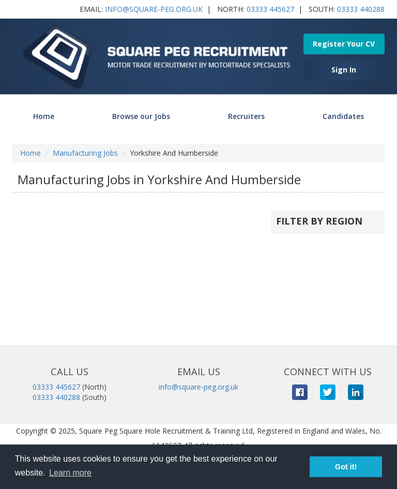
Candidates (343, 116)
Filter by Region (319, 221)
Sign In (343, 70)
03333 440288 (361, 9)
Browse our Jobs (141, 116)
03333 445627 (270, 9)
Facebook (300, 392)
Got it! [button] (346, 467)
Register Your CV (344, 44)
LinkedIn (355, 392)
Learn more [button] (70, 472)
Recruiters (246, 116)
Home (43, 116)
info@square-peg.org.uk (154, 9)
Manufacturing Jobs (85, 153)
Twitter (327, 392)
